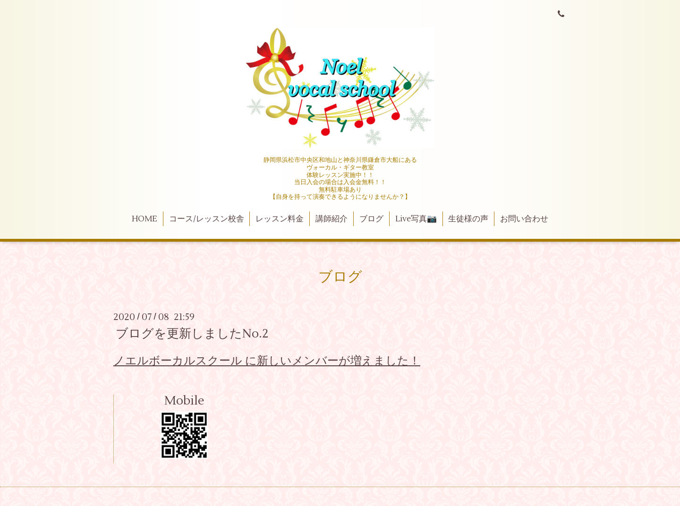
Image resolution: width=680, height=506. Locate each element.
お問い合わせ (524, 219)
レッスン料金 (279, 219)
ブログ (371, 219)
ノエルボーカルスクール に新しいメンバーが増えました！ (266, 361)
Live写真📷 (416, 219)
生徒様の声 (468, 219)
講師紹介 (331, 219)
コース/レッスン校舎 (206, 219)
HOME (144, 219)
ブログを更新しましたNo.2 (192, 334)
